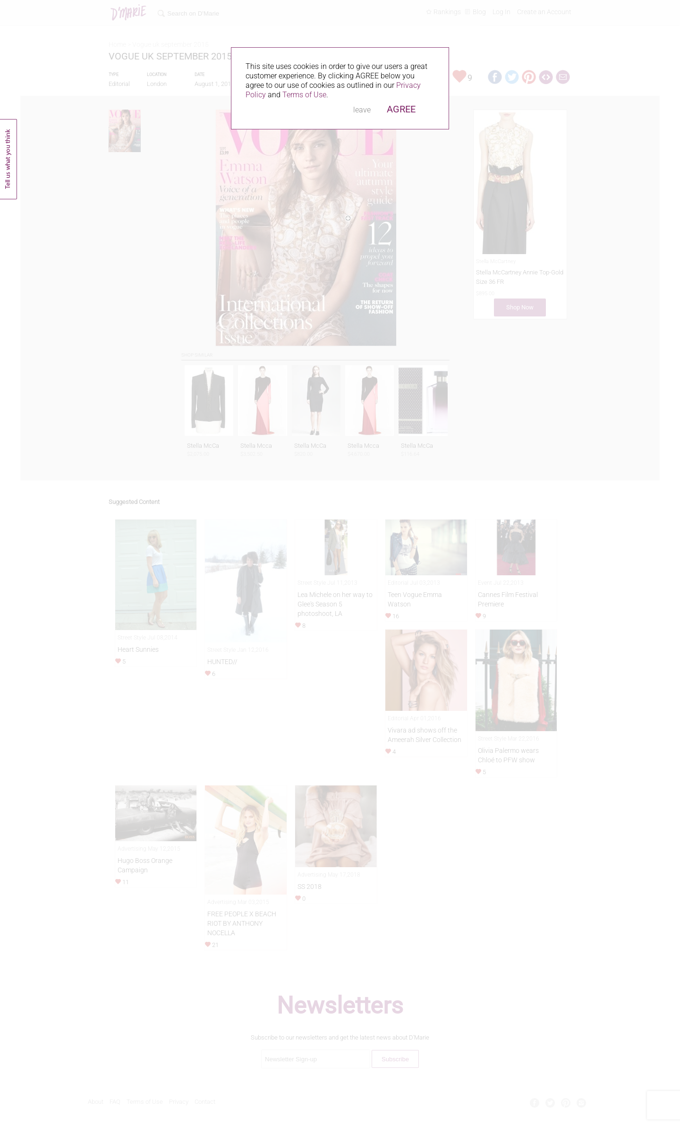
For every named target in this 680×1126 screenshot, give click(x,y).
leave (362, 109)
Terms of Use (304, 94)
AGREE (401, 109)
